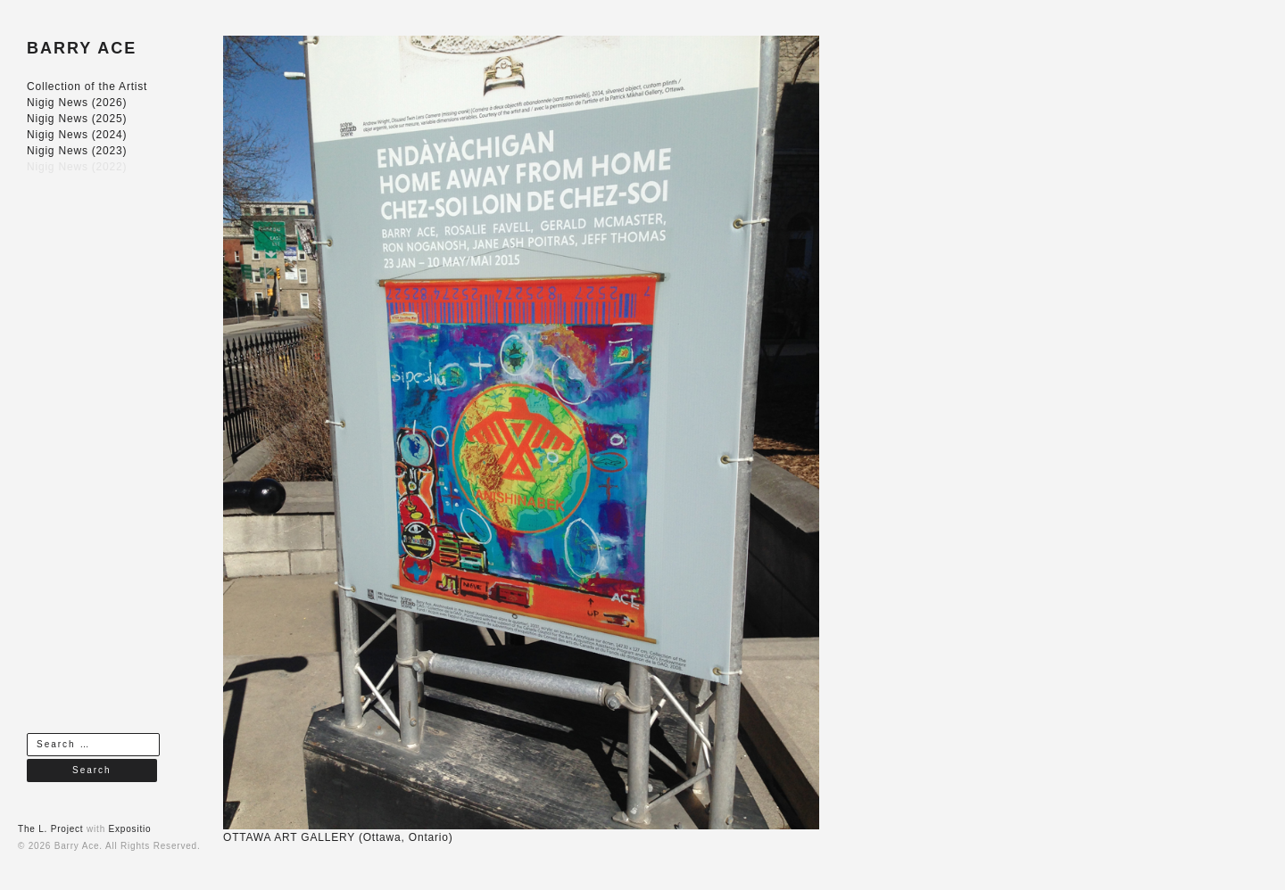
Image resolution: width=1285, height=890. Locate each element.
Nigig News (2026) (77, 102)
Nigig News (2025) (77, 118)
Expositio (130, 829)
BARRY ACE (82, 48)
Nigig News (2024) (77, 134)
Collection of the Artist (87, 86)
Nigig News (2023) (77, 150)
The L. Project (50, 829)
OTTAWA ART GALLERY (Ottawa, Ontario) (338, 837)
